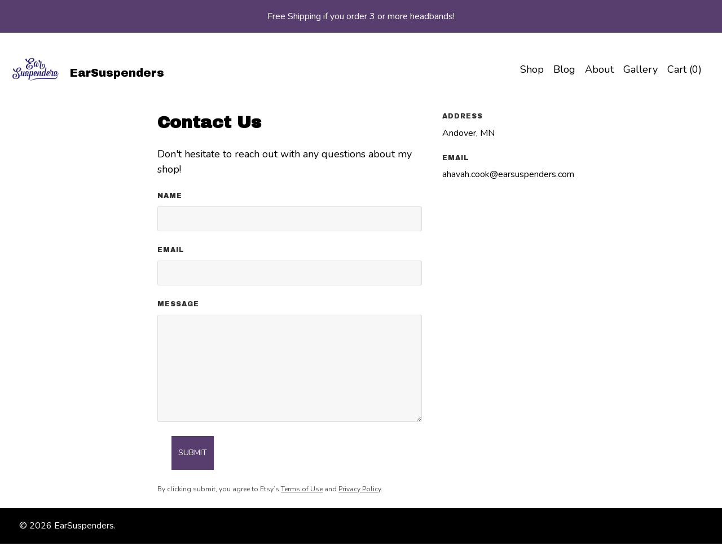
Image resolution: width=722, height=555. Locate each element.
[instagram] (658, 525)
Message (178, 304)
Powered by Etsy (152, 525)
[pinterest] (698, 525)
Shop (532, 69)
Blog (564, 69)
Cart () (684, 69)
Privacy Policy (359, 489)
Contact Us (500, 525)
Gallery (640, 69)
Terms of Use (302, 489)
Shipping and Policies (573, 525)
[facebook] (639, 525)
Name (169, 196)
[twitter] (678, 525)
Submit (192, 452)
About (599, 69)
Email (170, 250)
